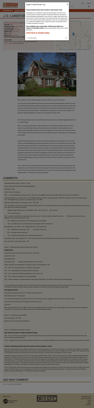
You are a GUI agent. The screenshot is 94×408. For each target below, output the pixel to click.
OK (66, 38)
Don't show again (31, 38)
